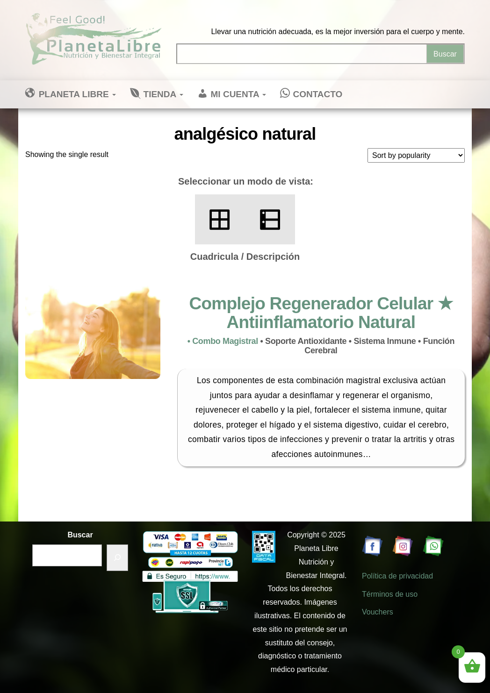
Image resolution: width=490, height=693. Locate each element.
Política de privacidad (397, 576)
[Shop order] (416, 155)
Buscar (80, 535)
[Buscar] (117, 557)
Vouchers (377, 612)
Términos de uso (390, 594)
